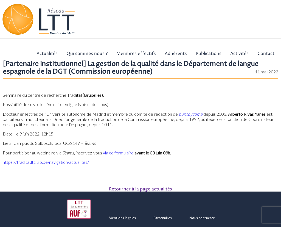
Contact (265, 54)
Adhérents (176, 54)
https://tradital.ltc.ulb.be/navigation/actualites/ (46, 162)
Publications (208, 54)
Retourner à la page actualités (140, 189)
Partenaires (162, 218)
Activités (239, 54)
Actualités (47, 54)
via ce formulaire (118, 152)
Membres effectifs (136, 54)
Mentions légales (122, 218)
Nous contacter (202, 218)
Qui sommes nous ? (87, 54)
